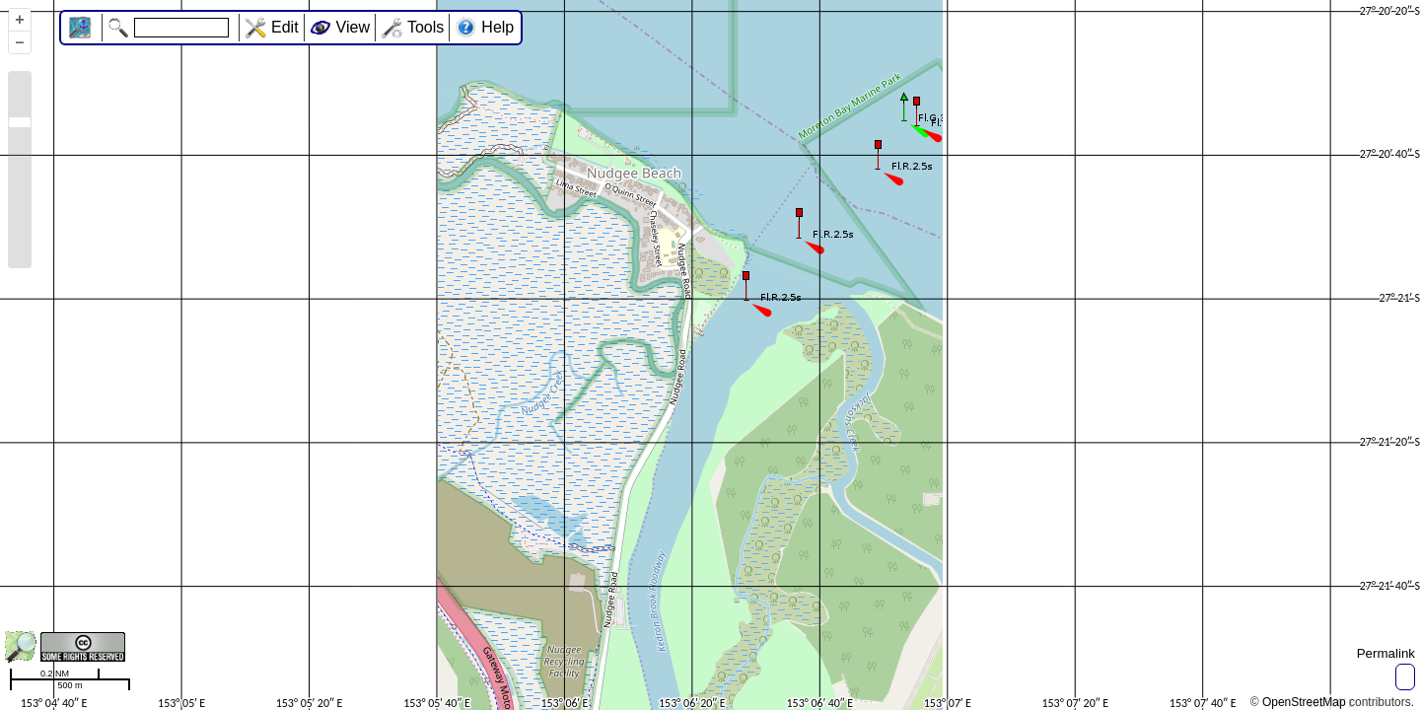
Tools (425, 27)
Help (497, 27)
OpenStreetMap (1304, 702)
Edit (285, 27)
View (353, 27)
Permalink (1386, 653)
